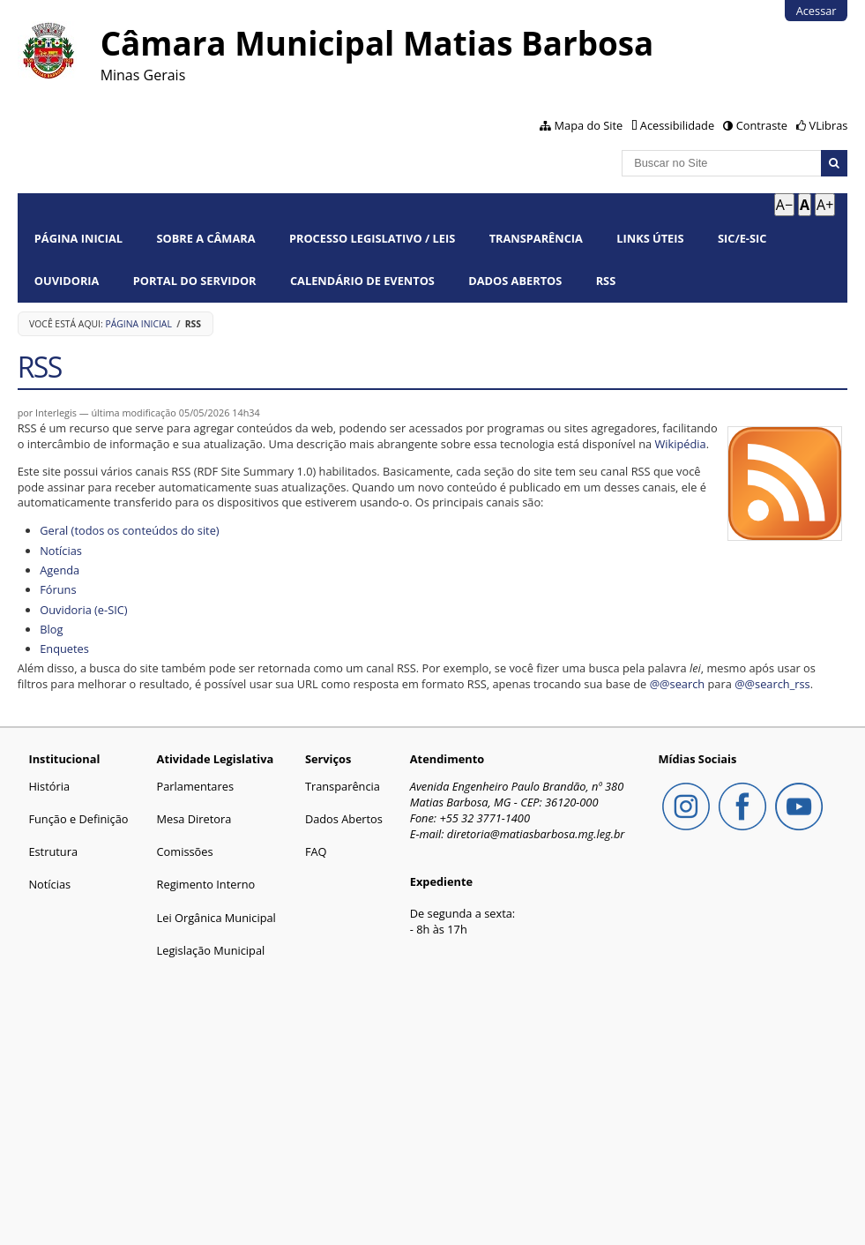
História (49, 786)
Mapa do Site (589, 125)
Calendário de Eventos (362, 281)
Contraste (761, 125)
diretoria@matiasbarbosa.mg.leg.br (536, 834)
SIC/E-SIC (742, 238)
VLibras (828, 125)
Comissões (185, 851)
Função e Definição (78, 819)
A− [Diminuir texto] (784, 204)
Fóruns (58, 589)
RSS (606, 281)
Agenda (59, 570)
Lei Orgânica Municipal (216, 918)
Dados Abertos (515, 281)
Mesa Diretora (194, 819)
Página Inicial (78, 238)
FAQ (316, 851)
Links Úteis (649, 238)
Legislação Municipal (211, 950)
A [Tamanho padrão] (804, 204)
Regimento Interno (206, 884)
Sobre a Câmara (205, 238)
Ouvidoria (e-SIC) (83, 610)
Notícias (61, 551)
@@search (677, 684)
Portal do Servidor (195, 281)
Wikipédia (679, 444)
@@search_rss (772, 684)
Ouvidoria (67, 281)
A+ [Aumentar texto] (825, 204)
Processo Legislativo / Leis (372, 238)
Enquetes (64, 648)
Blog (51, 629)
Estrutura (53, 851)
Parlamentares (195, 786)
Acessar (816, 11)
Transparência (536, 238)
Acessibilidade (677, 125)
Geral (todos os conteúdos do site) (129, 530)
